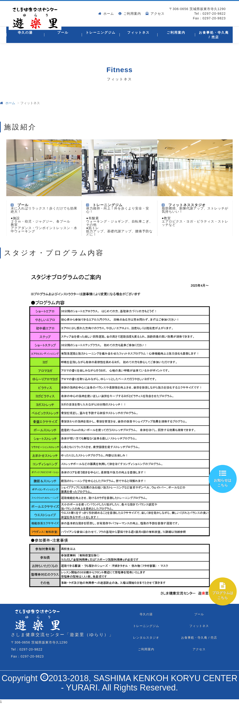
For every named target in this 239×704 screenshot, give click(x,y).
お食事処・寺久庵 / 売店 (214, 35)
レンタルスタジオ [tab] (146, 637)
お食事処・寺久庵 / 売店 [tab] (199, 637)
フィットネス (138, 32)
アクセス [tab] (199, 649)
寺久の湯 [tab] (146, 614)
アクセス (158, 13)
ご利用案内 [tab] (146, 649)
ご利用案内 (132, 13)
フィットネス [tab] (199, 626)
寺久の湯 (25, 32)
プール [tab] (199, 614)
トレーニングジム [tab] (146, 626)
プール (62, 32)
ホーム (108, 13)
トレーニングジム (101, 32)
